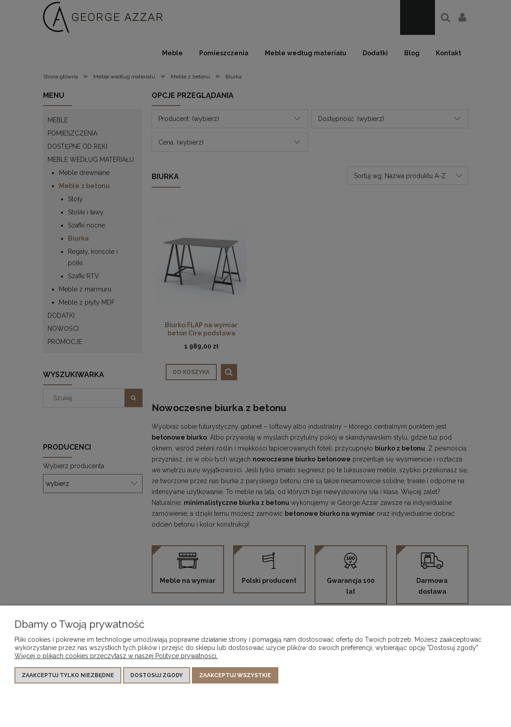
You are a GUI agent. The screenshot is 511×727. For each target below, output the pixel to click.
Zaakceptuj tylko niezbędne (68, 675)
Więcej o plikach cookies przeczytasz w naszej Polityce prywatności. (116, 655)
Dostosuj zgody (156, 675)
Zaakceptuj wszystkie (235, 675)
